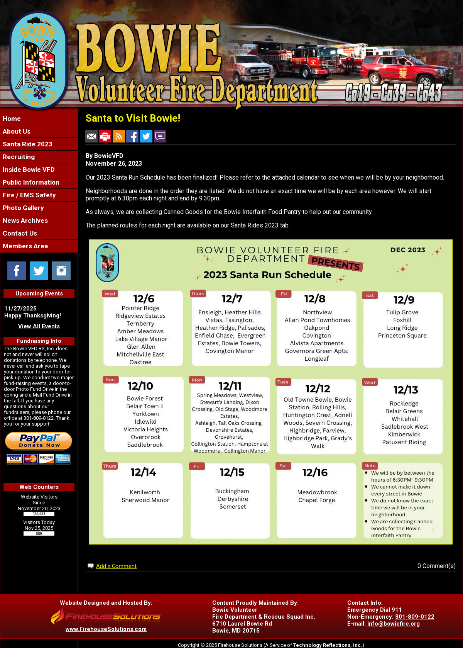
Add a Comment (116, 566)
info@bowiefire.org (393, 623)
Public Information (30, 182)
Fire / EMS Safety (28, 195)
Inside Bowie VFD (28, 169)
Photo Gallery (22, 208)
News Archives (24, 220)
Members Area (24, 246)
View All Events (39, 326)
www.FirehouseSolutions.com (106, 629)
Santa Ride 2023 (26, 144)
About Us (15, 131)
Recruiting (18, 157)
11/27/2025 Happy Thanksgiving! (32, 312)
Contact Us (19, 233)
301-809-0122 (414, 616)
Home (11, 118)
